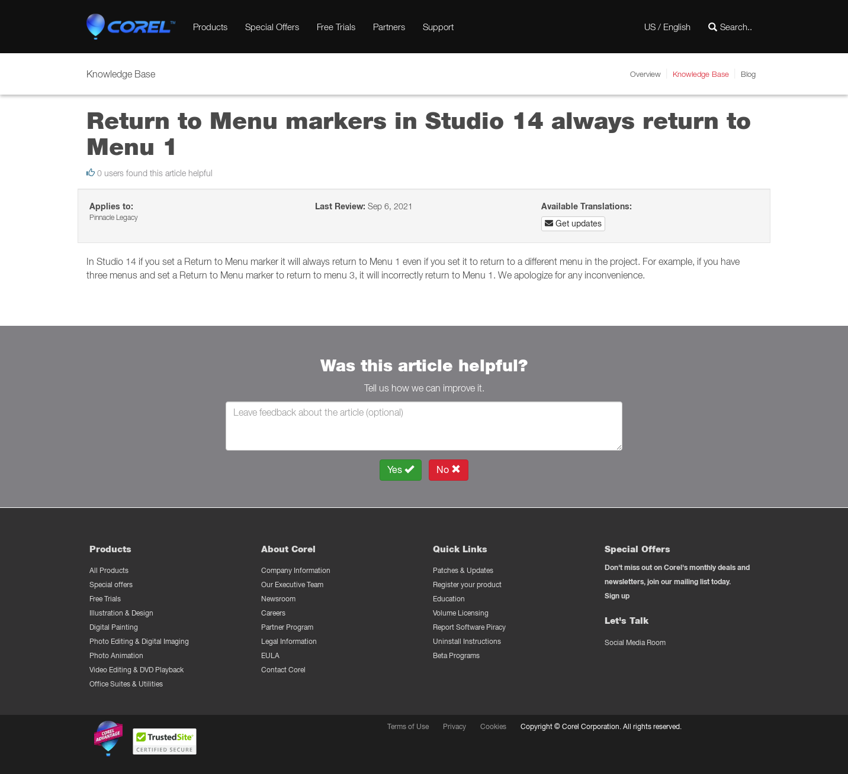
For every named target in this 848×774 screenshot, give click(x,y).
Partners (389, 26)
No (448, 470)
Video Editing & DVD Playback (136, 669)
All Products (109, 570)
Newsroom (278, 598)
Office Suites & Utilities (126, 683)
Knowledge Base (701, 74)
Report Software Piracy (469, 627)
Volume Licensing (461, 612)
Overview (645, 74)
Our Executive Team (292, 584)
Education (449, 598)
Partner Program (287, 627)
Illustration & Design (121, 612)
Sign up (617, 595)
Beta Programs (456, 655)
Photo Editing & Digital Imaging (139, 641)
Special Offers (272, 26)
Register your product (467, 584)
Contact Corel (283, 669)
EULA (270, 655)
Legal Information (289, 641)
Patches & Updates (463, 570)
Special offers (111, 584)
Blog (748, 74)
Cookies (493, 726)
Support (438, 26)
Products (210, 26)
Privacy (454, 726)
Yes (400, 470)
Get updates (573, 223)
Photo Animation (116, 655)
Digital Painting (113, 627)
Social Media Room (635, 642)
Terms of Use (408, 726)
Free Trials (336, 26)
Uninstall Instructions (467, 641)
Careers (273, 612)
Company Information (295, 570)
